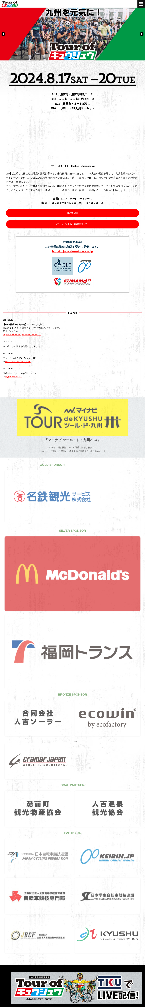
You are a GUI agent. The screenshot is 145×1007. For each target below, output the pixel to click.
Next (141, 34)
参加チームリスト (13, 376)
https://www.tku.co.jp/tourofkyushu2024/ (22, 334)
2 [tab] (72, 57)
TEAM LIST (72, 213)
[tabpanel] (72, 34)
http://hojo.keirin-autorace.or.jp (72, 251)
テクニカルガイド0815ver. (18, 361)
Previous (3, 34)
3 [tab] (76, 57)
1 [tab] (69, 57)
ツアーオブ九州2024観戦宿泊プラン (72, 224)
